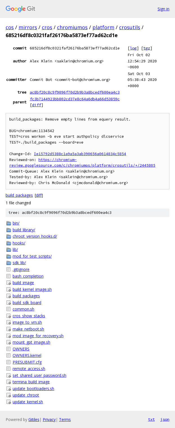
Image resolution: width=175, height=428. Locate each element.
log (133, 48)
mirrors (28, 27)
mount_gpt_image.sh (31, 342)
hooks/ (19, 243)
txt (151, 419)
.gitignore (21, 269)
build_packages (19, 195)
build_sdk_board (27, 302)
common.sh (23, 309)
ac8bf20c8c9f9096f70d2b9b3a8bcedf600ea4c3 (75, 92)
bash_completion (28, 276)
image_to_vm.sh (27, 322)
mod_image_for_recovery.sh (38, 335)
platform (103, 27)
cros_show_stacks (29, 315)
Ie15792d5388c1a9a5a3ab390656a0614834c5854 (80, 153)
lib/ (15, 249)
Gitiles (33, 419)
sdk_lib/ (19, 262)
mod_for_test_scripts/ (32, 256)
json (164, 419)
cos (10, 27)
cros (47, 27)
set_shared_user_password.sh (39, 375)
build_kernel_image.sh (32, 289)
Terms (65, 419)
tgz (146, 48)
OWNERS (21, 349)
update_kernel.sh (28, 401)
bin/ (16, 223)
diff (36, 104)
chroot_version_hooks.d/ (35, 236)
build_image (23, 282)
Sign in (163, 9)
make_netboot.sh (28, 329)
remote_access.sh (29, 368)
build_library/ (24, 229)
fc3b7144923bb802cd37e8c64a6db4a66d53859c (75, 98)
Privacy (49, 419)
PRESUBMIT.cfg (27, 362)
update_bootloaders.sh (33, 388)
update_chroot (26, 395)
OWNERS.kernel (27, 355)
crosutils (129, 27)
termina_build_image (31, 381)
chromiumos (72, 27)
